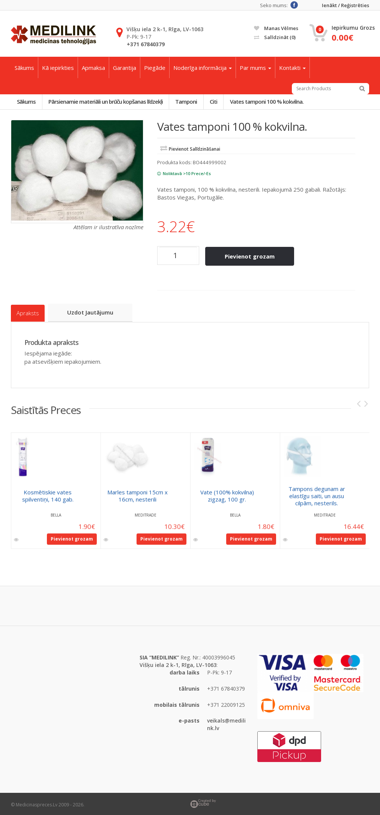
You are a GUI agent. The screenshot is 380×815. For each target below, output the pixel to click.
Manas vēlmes (276, 28)
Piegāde (154, 67)
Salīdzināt (275, 37)
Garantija (124, 67)
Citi (218, 102)
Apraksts (28, 312)
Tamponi (189, 102)
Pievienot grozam (250, 256)
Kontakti (292, 67)
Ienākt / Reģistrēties (345, 5)
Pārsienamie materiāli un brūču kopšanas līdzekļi (107, 102)
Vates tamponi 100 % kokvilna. (272, 102)
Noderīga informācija (202, 67)
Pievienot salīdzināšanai (194, 150)
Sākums (24, 67)
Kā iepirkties (58, 67)
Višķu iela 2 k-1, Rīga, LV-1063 (164, 29)
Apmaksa (93, 67)
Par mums (255, 67)
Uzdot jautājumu (91, 311)
